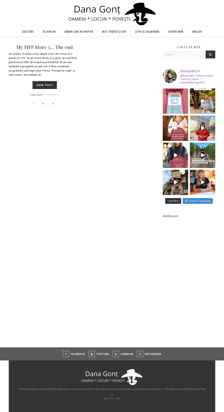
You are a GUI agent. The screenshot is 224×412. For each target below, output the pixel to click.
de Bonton (49, 31)
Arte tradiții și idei (114, 31)
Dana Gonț (36, 94)
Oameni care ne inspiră (78, 31)
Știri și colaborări (147, 31)
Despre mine (175, 31)
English (197, 31)
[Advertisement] (189, 278)
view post (44, 85)
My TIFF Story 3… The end (44, 47)
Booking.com (170, 215)
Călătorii (28, 31)
